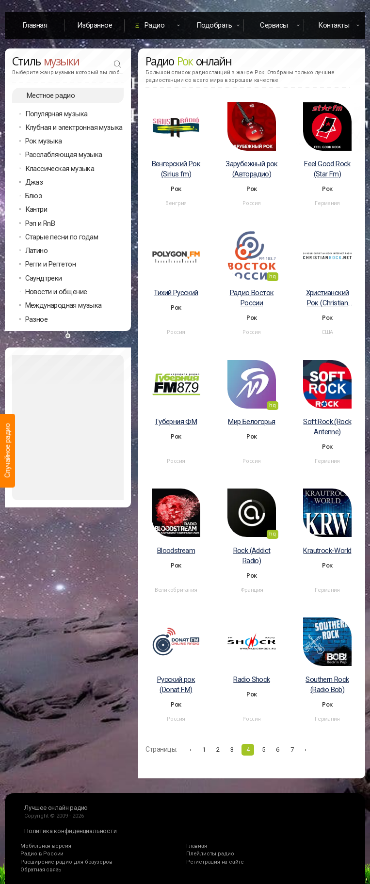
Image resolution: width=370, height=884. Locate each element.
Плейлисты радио (210, 854)
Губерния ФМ (176, 421)
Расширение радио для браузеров (66, 862)
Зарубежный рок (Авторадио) (251, 168)
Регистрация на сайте (215, 862)
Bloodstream (176, 550)
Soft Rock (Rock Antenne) (327, 426)
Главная (35, 25)
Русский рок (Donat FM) (176, 684)
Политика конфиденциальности (70, 831)
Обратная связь (41, 870)
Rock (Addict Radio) (252, 555)
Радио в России (42, 854)
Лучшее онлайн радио (56, 807)
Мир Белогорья (251, 421)
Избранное (95, 25)
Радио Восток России (252, 297)
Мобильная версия (45, 846)
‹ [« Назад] (191, 749)
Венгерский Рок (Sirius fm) (176, 168)
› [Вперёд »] (305, 749)
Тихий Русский (176, 292)
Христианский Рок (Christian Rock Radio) (327, 298)
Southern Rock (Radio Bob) (327, 684)
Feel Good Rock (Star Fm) (327, 168)
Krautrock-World (327, 550)
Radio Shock (251, 679)
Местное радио (51, 95)
